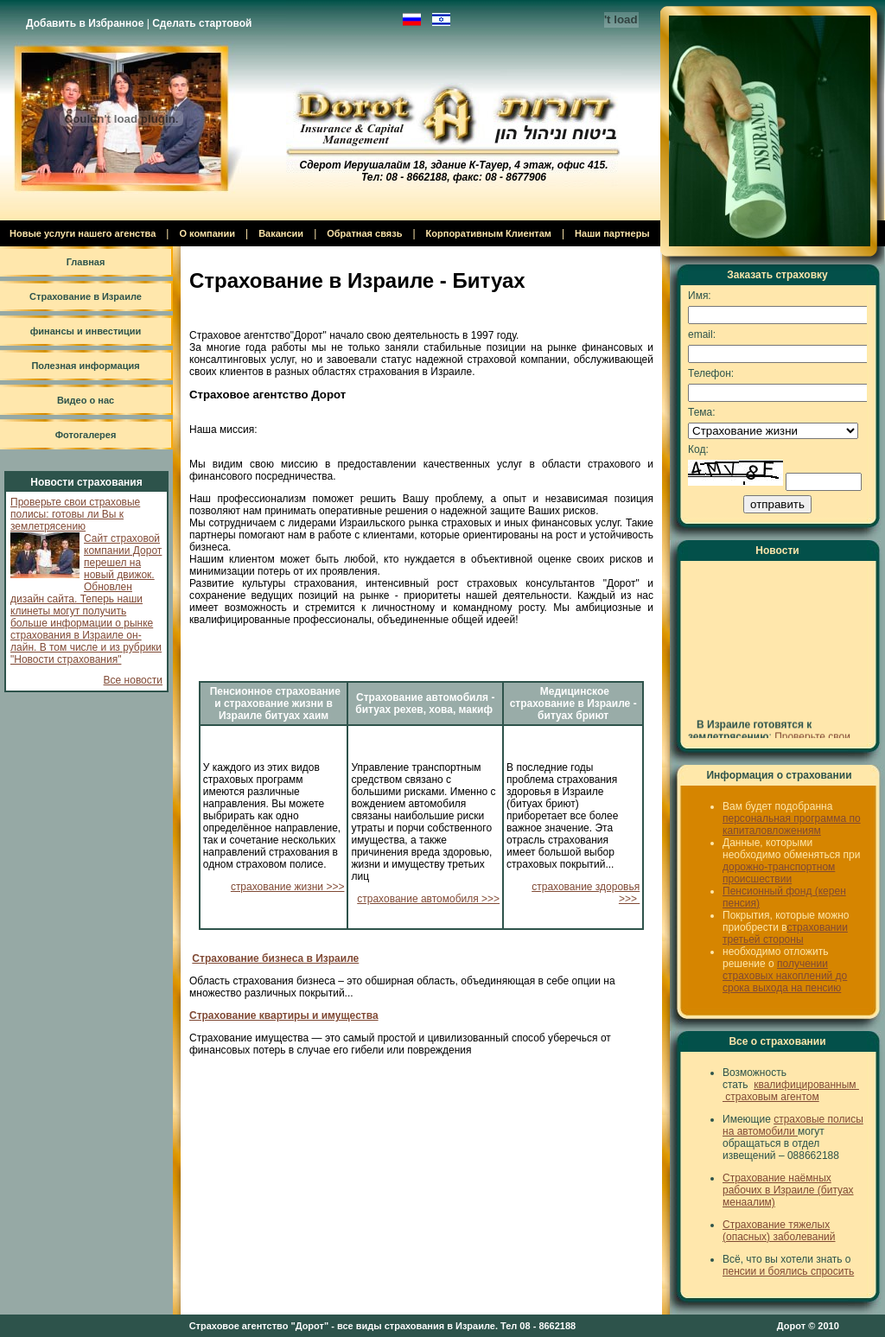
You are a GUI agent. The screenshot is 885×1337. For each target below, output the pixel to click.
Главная (86, 262)
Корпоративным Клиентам (488, 233)
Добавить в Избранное (84, 23)
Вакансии (280, 233)
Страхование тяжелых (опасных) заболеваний (779, 1231)
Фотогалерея (86, 435)
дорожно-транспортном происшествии (779, 873)
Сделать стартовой (201, 23)
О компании (207, 233)
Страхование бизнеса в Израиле (275, 958)
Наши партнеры (612, 233)
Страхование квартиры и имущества (284, 1015)
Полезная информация (85, 365)
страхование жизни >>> (288, 887)
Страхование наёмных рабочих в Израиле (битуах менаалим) (788, 1190)
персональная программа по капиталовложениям (792, 824)
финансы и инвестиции (86, 331)
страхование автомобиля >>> (428, 899)
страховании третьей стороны (785, 933)
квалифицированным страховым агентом (791, 1091)
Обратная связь (364, 233)
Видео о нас (85, 400)
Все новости (133, 680)
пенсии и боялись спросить (788, 1271)
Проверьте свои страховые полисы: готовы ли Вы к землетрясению (75, 514)
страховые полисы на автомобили (793, 1125)
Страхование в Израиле (85, 296)
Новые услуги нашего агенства (83, 233)
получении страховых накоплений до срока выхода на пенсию (785, 976)
